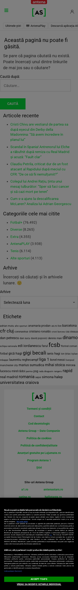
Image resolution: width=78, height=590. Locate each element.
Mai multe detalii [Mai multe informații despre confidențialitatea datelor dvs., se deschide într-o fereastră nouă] (22, 521)
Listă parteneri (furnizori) (13, 571)
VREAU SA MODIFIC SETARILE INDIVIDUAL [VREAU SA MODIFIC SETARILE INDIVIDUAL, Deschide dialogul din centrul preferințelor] (39, 584)
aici (51, 535)
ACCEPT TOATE (39, 579)
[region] (39, 544)
